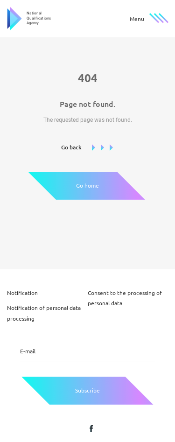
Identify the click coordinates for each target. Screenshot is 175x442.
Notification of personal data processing (44, 313)
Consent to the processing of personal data (125, 298)
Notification (22, 293)
